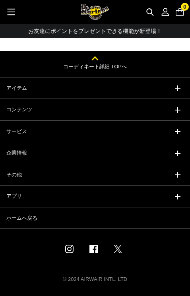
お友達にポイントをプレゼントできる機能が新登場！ (95, 31)
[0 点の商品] (180, 12)
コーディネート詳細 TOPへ (95, 67)
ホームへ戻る (21, 218)
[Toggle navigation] (10, 11)
